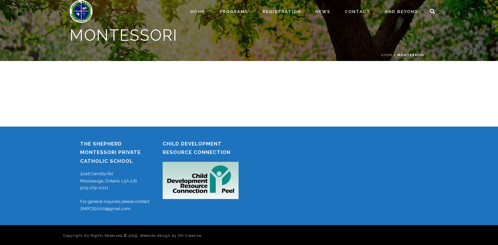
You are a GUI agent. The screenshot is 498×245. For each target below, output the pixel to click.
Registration (282, 11)
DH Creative (189, 236)
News (322, 11)
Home (198, 11)
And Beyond (401, 11)
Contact (358, 11)
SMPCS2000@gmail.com (105, 208)
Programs (234, 11)
